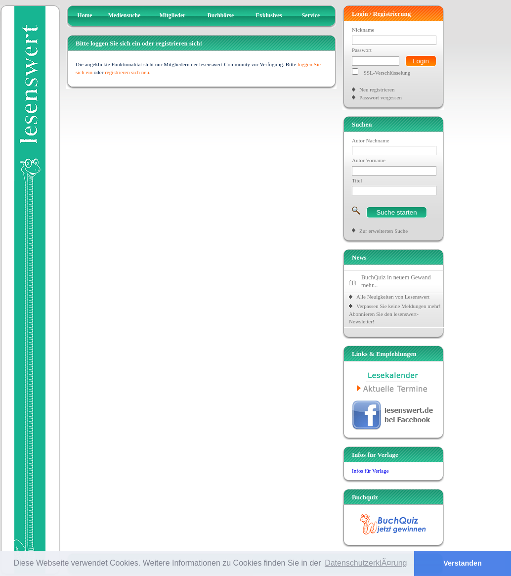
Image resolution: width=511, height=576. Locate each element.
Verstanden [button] (462, 563)
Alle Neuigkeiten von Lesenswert (392, 297)
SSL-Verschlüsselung (387, 73)
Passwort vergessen (380, 97)
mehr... (369, 285)
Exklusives (269, 15)
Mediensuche (124, 15)
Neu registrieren (376, 89)
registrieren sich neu (127, 72)
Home (85, 15)
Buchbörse (221, 15)
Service (311, 15)
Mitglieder (173, 15)
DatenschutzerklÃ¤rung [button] (366, 563)
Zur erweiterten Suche (383, 231)
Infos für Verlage (370, 471)
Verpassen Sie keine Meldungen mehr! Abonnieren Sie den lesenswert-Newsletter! (395, 313)
